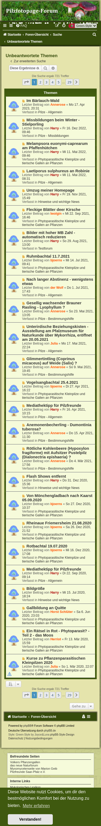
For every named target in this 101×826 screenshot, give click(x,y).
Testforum (45, 248)
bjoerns (56, 260)
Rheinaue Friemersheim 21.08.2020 (58, 523)
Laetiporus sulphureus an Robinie (58, 171)
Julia (54, 343)
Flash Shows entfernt (46, 476)
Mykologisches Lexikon (25, 787)
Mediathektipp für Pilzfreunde (53, 405)
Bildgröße (35, 588)
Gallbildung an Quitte (46, 608)
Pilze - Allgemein (50, 112)
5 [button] (59, 82)
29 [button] (69, 82)
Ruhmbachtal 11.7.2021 (48, 256)
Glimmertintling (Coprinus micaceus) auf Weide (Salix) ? (49, 361)
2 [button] (40, 82)
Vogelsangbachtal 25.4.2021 (52, 382)
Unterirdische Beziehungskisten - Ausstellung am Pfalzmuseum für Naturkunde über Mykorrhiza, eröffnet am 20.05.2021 (57, 333)
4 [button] (52, 82)
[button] (26, 82)
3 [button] (46, 82)
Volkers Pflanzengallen (25, 762)
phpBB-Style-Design (62, 734)
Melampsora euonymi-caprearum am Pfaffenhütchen (55, 145)
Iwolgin (56, 213)
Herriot (55, 639)
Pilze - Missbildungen (53, 136)
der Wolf (56, 288)
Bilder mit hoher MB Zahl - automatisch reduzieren (48, 235)
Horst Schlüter (61, 612)
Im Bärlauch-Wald (42, 100)
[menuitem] (21, 26)
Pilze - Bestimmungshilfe (56, 319)
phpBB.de (50, 730)
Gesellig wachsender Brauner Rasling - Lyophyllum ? (51, 305)
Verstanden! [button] (30, 819)
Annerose (57, 105)
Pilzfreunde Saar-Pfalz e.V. (28, 771)
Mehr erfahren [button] (36, 805)
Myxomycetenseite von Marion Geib (33, 768)
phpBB (27, 725)
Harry (54, 128)
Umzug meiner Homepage (50, 190)
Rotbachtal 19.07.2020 (46, 546)
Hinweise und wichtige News (58, 202)
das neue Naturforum (24, 765)
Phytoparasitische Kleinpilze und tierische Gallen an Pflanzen (53, 161)
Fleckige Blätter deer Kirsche (53, 209)
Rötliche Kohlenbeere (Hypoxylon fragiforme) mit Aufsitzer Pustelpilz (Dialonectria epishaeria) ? (55, 452)
